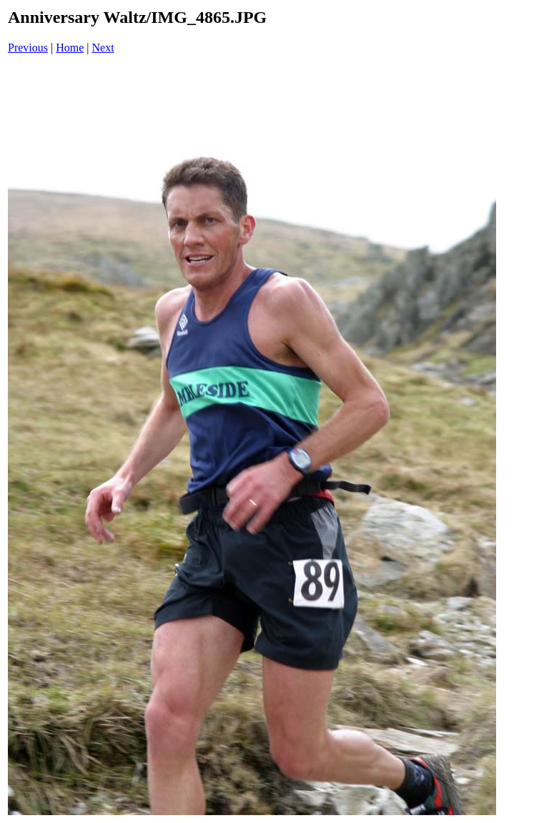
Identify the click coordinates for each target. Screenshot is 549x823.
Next (103, 47)
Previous (28, 47)
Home (70, 47)
